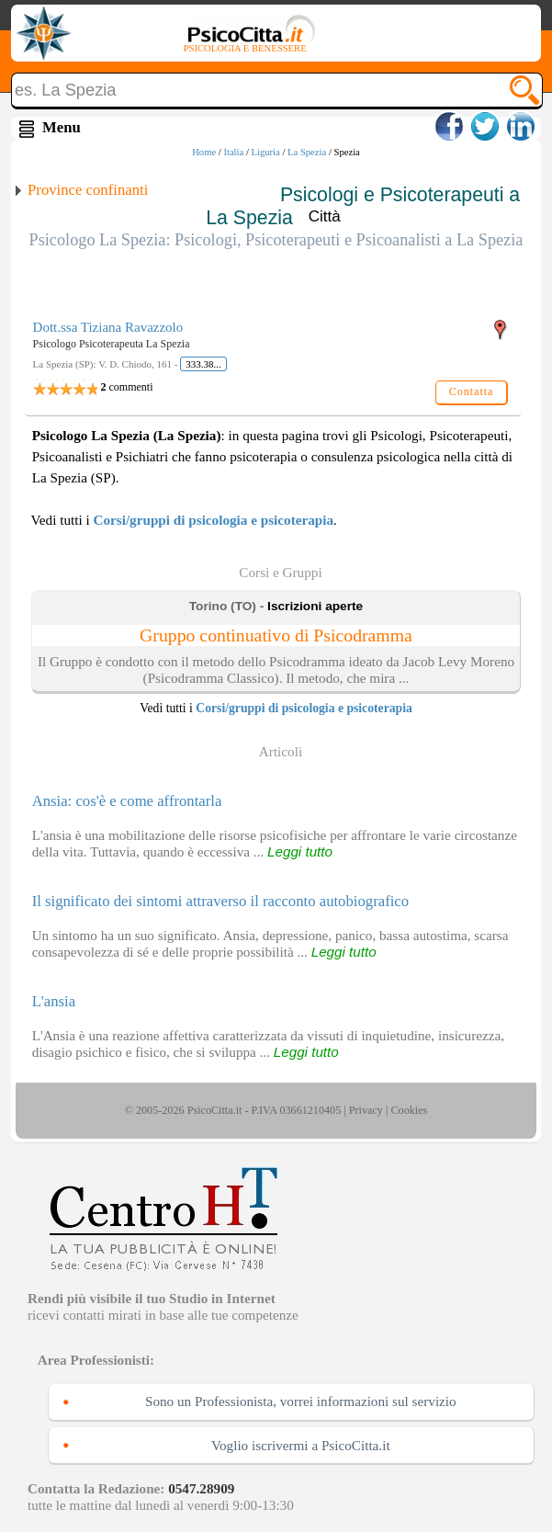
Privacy (366, 1110)
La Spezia (306, 152)
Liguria (265, 152)
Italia (233, 152)
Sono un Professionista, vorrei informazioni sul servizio (300, 1401)
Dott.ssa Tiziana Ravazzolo (108, 327)
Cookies (408, 1110)
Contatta (471, 391)
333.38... (203, 363)
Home (204, 152)
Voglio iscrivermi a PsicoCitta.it (300, 1445)
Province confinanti (88, 190)
